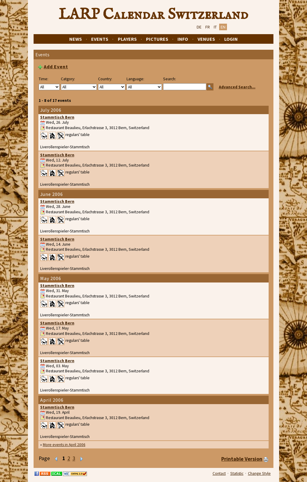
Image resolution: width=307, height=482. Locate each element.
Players (127, 39)
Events (99, 39)
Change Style (259, 473)
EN (223, 27)
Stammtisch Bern (57, 117)
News (75, 39)
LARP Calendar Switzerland (153, 14)
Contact (219, 473)
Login (231, 39)
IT (215, 27)
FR (207, 27)
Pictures (157, 39)
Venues (206, 39)
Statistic (236, 473)
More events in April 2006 (64, 444)
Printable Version (241, 459)
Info (182, 39)
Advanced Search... (237, 87)
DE (199, 27)
